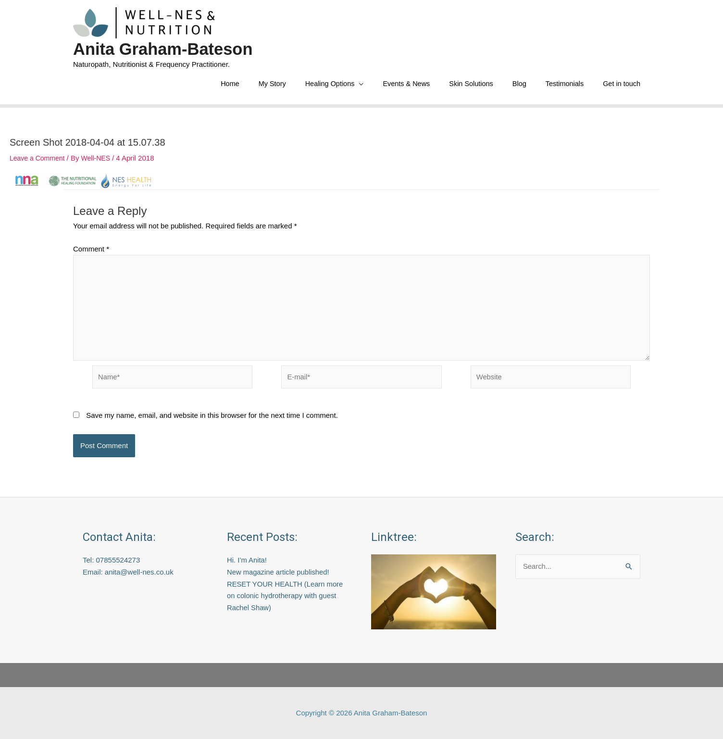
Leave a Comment (39, 160)
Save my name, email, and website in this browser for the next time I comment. (212, 419)
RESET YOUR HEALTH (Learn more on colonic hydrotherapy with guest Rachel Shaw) (286, 596)
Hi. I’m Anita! (247, 560)
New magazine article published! (279, 572)
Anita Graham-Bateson (164, 48)
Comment (91, 250)
